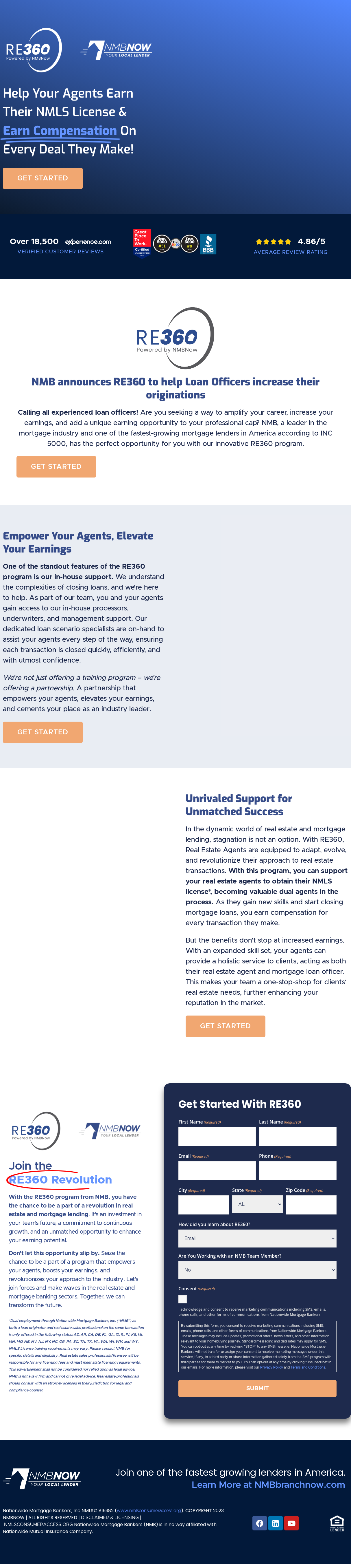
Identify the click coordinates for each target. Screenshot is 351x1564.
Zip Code (304, 1190)
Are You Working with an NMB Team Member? (229, 1256)
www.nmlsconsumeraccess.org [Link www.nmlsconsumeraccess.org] (149, 1510)
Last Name (280, 1122)
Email (193, 1156)
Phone (275, 1156)
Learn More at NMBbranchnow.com (268, 1485)
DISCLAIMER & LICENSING (110, 1517)
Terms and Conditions (308, 1367)
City (191, 1190)
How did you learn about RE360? (214, 1224)
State (247, 1190)
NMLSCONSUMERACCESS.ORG (38, 1524)
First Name (199, 1122)
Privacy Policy (271, 1367)
